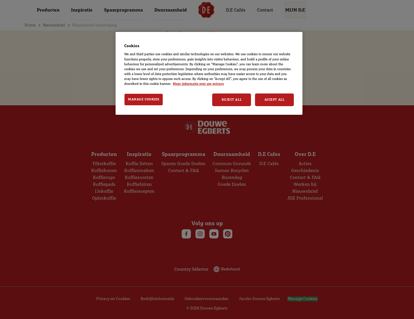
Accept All (274, 99)
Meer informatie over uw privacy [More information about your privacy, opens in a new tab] (198, 83)
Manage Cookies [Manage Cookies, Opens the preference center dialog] (143, 99)
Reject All (231, 99)
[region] (209, 73)
